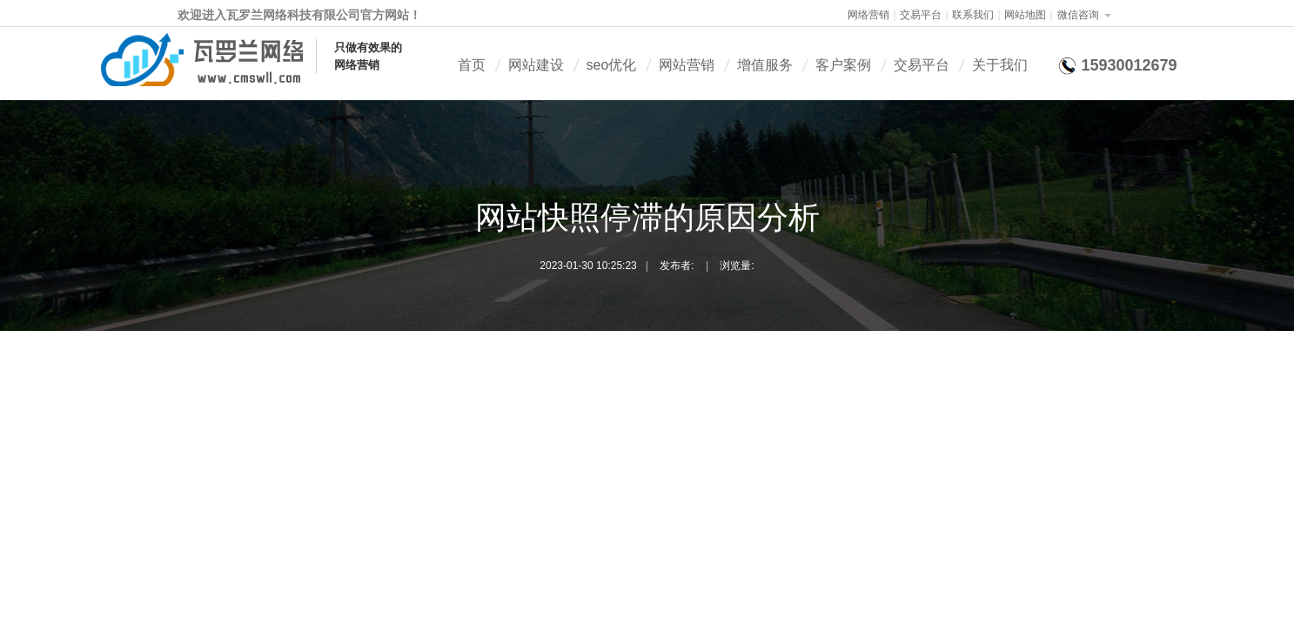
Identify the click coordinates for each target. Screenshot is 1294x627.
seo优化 (612, 64)
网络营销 (868, 15)
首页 (472, 64)
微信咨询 (1078, 15)
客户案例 (843, 64)
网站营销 (686, 64)
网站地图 (1025, 15)
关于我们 (1000, 64)
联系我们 (973, 15)
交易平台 (921, 15)
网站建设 (536, 64)
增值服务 (765, 64)
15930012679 (1129, 65)
